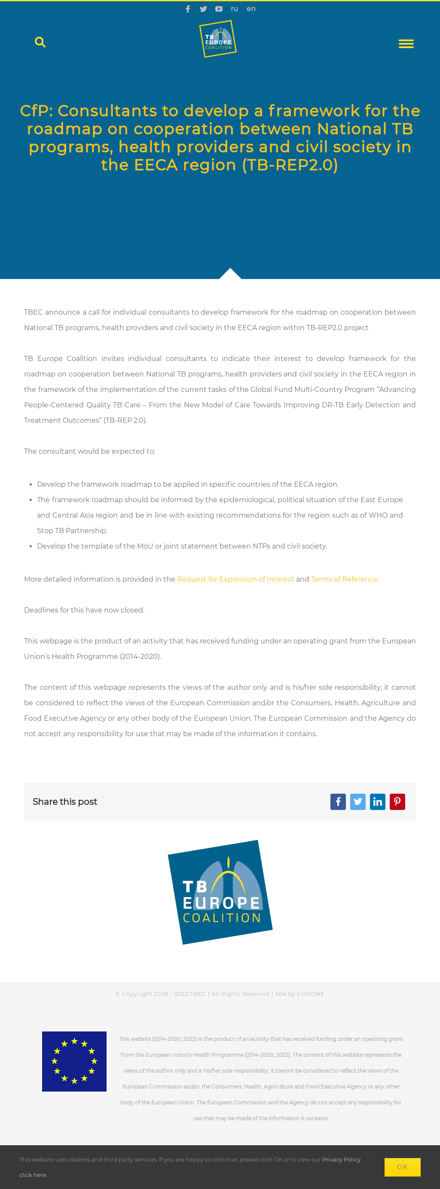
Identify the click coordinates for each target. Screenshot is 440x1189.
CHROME (310, 994)
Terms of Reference (344, 579)
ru (234, 9)
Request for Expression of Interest (235, 579)
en (251, 9)
